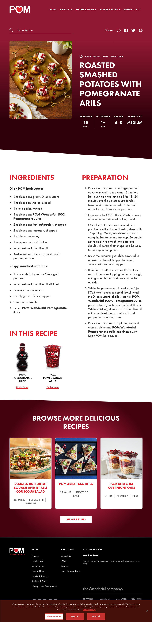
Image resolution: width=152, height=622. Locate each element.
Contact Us (66, 556)
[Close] (147, 610)
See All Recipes (76, 519)
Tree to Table (37, 561)
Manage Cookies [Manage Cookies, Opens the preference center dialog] (54, 616)
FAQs (63, 561)
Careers (64, 566)
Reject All (75, 616)
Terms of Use (115, 561)
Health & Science (110, 9)
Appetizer (116, 56)
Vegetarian (92, 56)
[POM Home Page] (20, 10)
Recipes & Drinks (86, 9)
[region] (76, 611)
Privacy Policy (89, 610)
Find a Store (22, 387)
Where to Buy (132, 9)
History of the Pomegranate (44, 586)
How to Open (38, 571)
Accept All (96, 616)
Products (66, 9)
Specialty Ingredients (70, 571)
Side (105, 56)
